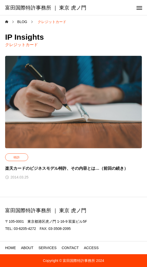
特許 (17, 157)
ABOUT (27, 248)
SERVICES (47, 248)
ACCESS (91, 248)
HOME (10, 248)
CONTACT (70, 248)
